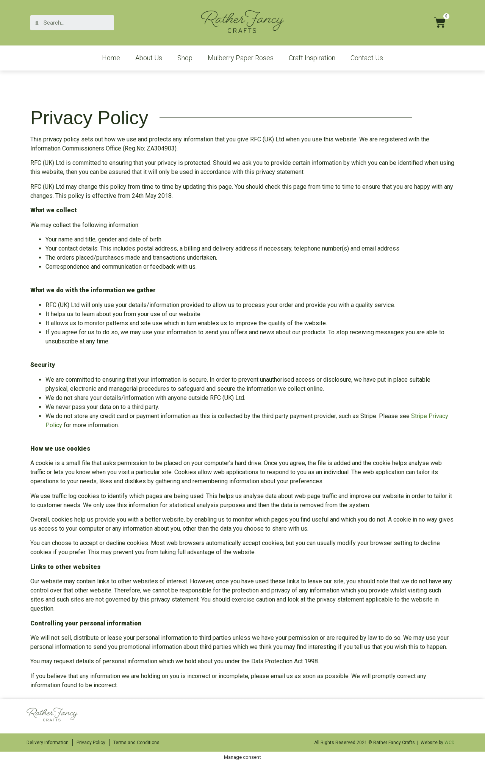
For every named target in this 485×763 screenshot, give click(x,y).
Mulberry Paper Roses (241, 58)
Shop (184, 58)
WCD (449, 742)
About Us (148, 58)
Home (111, 58)
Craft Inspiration (312, 58)
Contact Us (366, 58)
